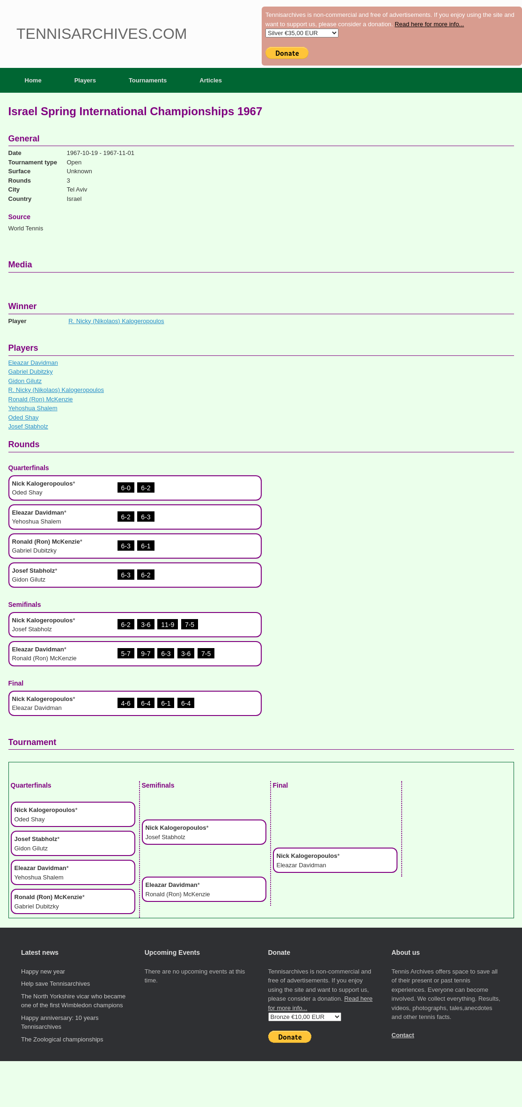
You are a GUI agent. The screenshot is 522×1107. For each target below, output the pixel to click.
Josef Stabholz (28, 426)
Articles (210, 80)
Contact (402, 1035)
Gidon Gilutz (25, 380)
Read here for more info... (429, 24)
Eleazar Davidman (33, 362)
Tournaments (148, 80)
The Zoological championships (62, 1039)
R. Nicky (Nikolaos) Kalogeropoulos (116, 321)
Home (33, 80)
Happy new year (43, 971)
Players (85, 80)
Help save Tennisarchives (55, 983)
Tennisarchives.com (101, 33)
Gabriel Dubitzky (30, 371)
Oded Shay (23, 417)
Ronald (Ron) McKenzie (40, 399)
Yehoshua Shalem (33, 408)
